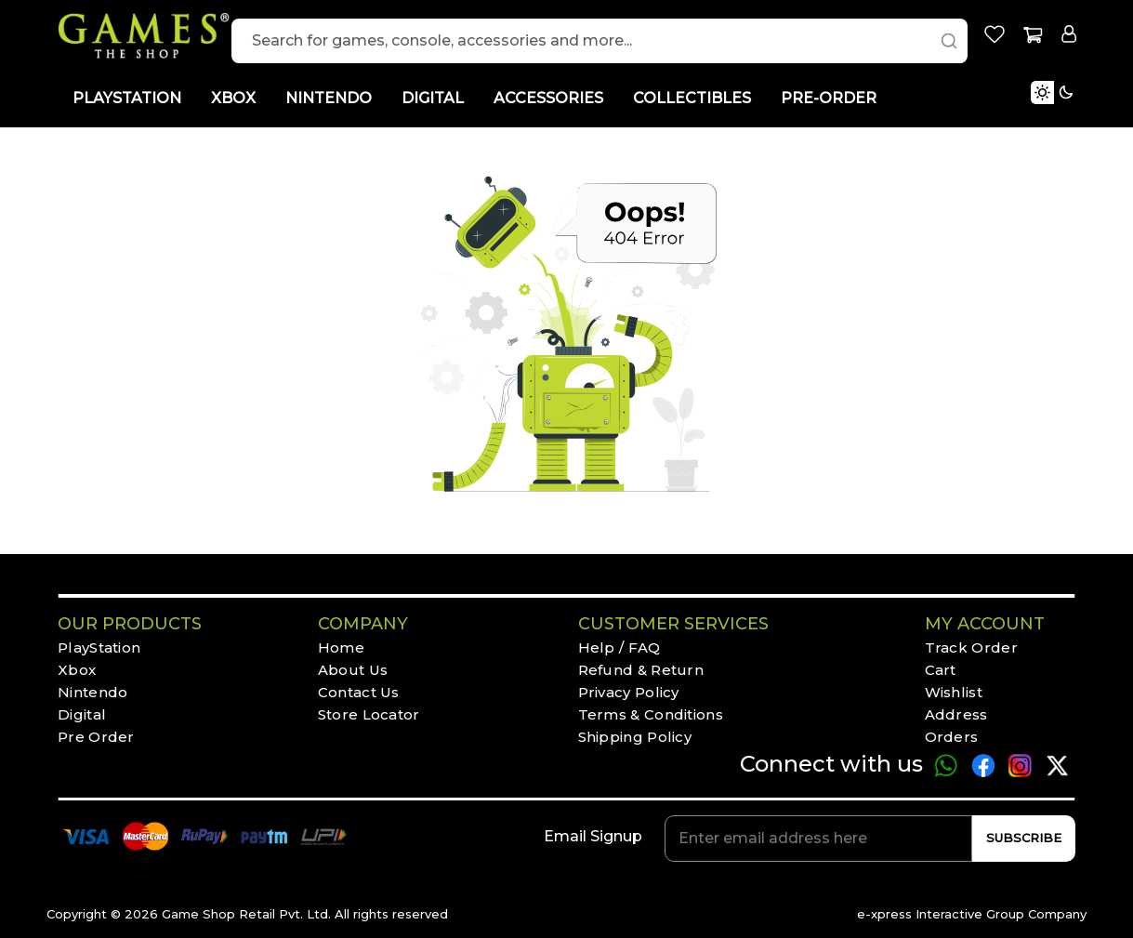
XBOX (233, 98)
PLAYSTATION (126, 98)
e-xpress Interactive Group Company (972, 913)
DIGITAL (433, 98)
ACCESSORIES (548, 98)
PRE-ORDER (828, 98)
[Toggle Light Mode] (1082, 114)
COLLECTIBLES (692, 98)
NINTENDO (328, 98)
